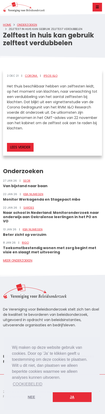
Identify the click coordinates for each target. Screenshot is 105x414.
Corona (31, 76)
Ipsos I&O (50, 76)
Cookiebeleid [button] (27, 384)
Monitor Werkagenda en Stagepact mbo (41, 199)
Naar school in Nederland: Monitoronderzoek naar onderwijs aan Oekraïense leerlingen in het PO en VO (51, 217)
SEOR (26, 181)
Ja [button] (72, 397)
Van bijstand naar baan (25, 185)
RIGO (25, 243)
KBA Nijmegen (33, 194)
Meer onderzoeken (17, 260)
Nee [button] (31, 397)
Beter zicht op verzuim (24, 234)
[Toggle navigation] (97, 7)
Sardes (28, 208)
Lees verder (20, 147)
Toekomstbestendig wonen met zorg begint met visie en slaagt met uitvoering (49, 250)
